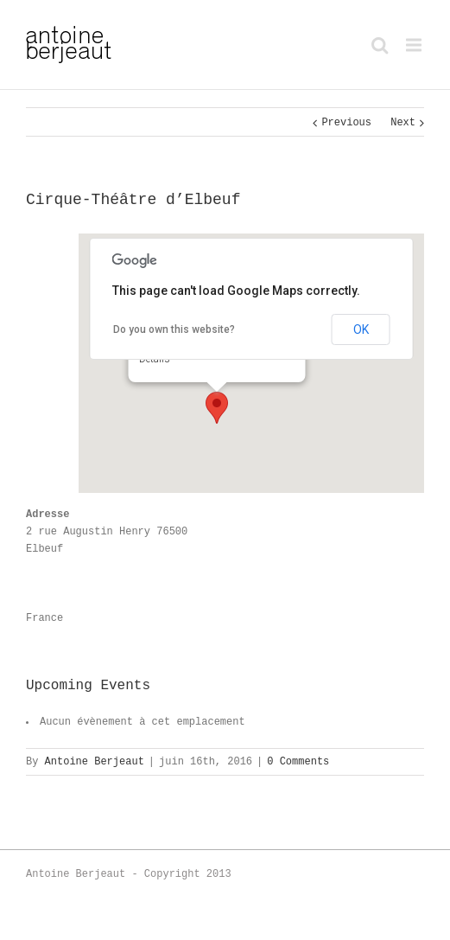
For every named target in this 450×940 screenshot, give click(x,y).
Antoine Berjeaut (94, 762)
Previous (346, 123)
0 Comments (298, 762)
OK (361, 329)
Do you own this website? (174, 329)
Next (402, 123)
